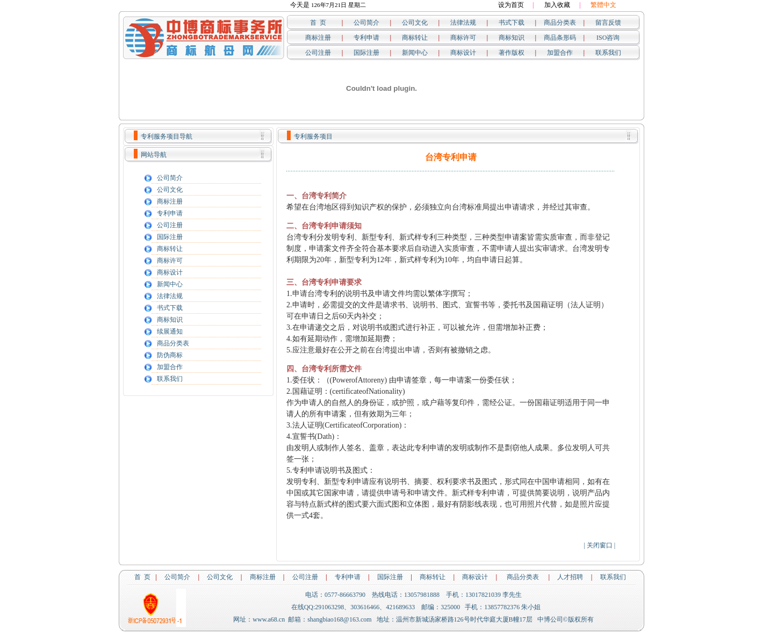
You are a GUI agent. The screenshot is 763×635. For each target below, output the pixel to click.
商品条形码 (560, 37)
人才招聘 (570, 577)
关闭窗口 (600, 545)
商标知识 (511, 37)
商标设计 (463, 52)
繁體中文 (603, 5)
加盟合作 (560, 52)
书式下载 (511, 22)
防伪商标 (170, 355)
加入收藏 (557, 5)
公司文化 (415, 22)
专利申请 (366, 37)
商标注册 (318, 37)
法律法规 (463, 22)
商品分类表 (560, 22)
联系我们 (608, 52)
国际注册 (366, 52)
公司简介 (366, 22)
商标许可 (463, 37)
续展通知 (170, 331)
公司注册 (318, 52)
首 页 (318, 22)
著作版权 (511, 52)
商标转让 (415, 37)
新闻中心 (415, 52)
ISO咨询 (608, 37)
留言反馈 (608, 22)
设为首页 (511, 5)
